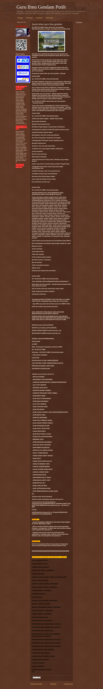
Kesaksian (29, 18)
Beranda (53, 684)
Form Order (49, 18)
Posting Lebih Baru (36, 684)
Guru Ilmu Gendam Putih (41, 7)
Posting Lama (68, 684)
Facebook (39, 18)
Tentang (20, 18)
